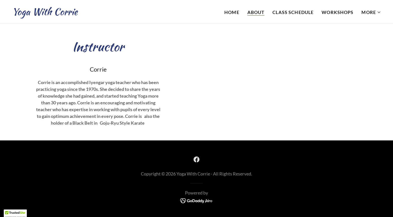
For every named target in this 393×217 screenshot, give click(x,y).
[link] (44, 13)
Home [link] (231, 12)
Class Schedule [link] (293, 12)
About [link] (256, 12)
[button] (371, 12)
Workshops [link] (337, 12)
